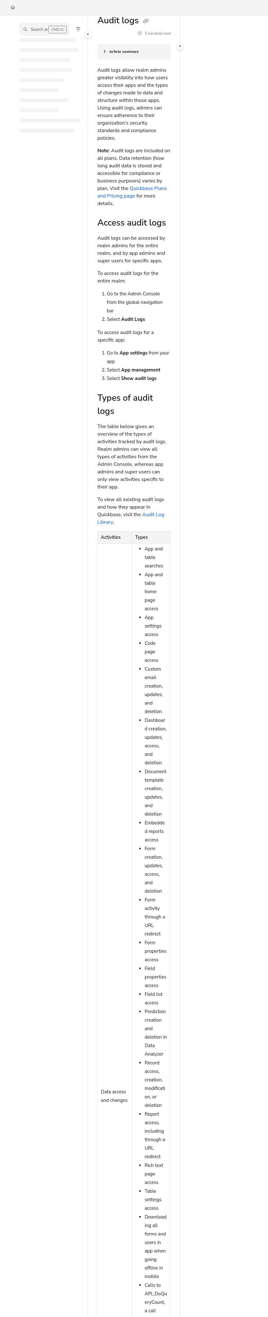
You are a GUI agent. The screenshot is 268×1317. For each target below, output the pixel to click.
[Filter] (78, 29)
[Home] (13, 8)
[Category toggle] (88, 34)
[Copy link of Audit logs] (146, 21)
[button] (44, 29)
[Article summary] (134, 51)
